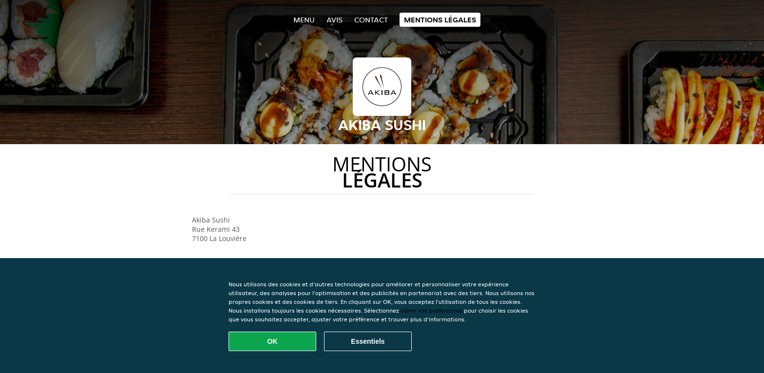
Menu (304, 20)
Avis (334, 20)
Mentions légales (440, 20)
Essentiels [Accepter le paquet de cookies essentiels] (367, 341)
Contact (371, 20)
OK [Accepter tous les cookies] (272, 341)
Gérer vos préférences (431, 310)
